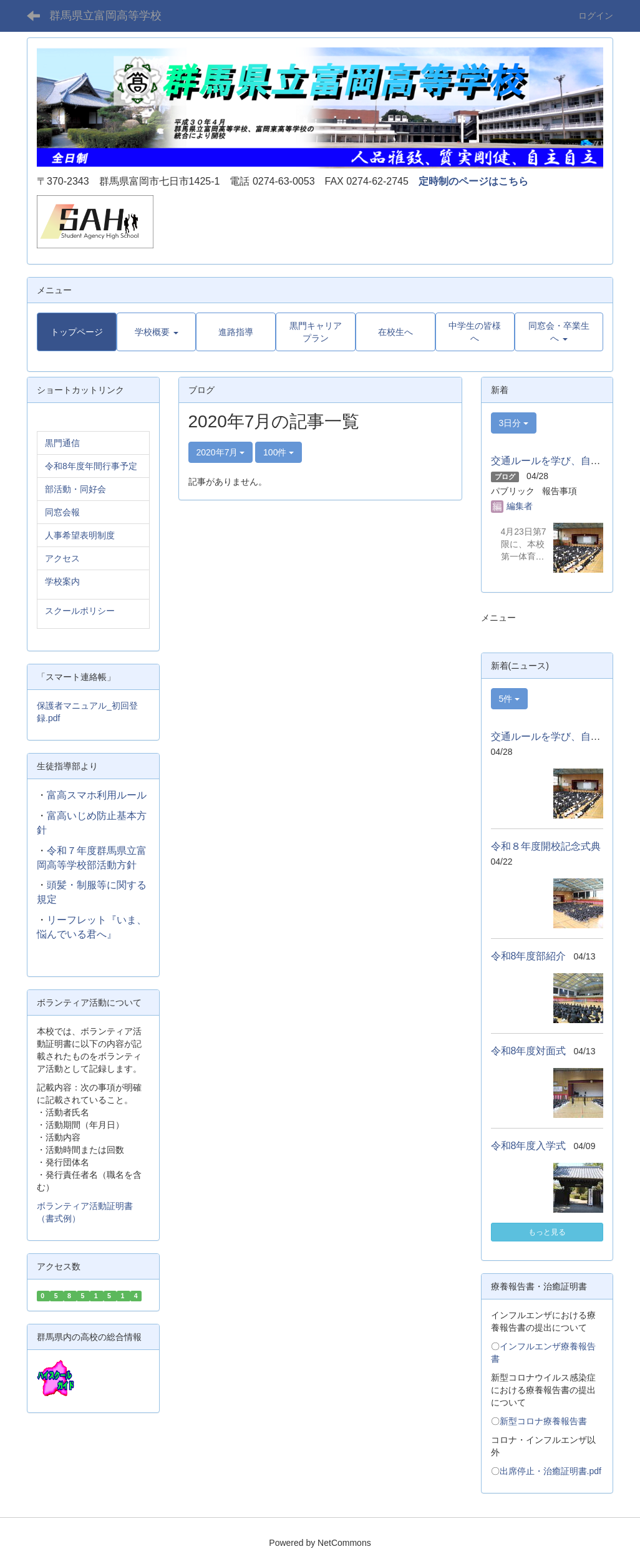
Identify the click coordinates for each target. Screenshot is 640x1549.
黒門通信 (62, 443)
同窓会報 (62, 512)
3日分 (514, 423)
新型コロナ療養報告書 (543, 1421)
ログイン (595, 16)
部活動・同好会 (75, 489)
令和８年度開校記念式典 (546, 846)
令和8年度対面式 (528, 1051)
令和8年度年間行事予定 (91, 466)
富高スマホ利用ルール (97, 795)
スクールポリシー (80, 611)
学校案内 (62, 581)
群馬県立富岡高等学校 (105, 15)
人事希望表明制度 (80, 535)
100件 (278, 452)
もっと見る (547, 1232)
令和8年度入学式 (528, 1145)
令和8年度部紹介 (528, 956)
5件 (509, 699)
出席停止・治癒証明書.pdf (550, 1471)
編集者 (520, 506)
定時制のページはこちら (473, 181)
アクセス (62, 558)
